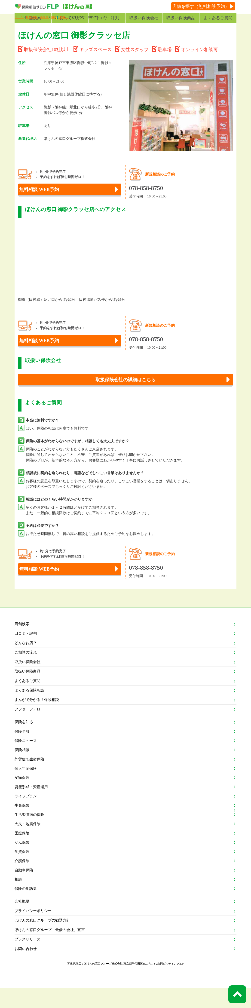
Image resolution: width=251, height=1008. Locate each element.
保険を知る (24, 742)
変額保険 (22, 798)
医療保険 (22, 853)
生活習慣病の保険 (29, 835)
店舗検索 (32, 17)
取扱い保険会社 (143, 17)
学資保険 (22, 872)
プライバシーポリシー (33, 931)
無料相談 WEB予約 (45, 201)
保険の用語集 (26, 909)
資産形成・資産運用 (31, 807)
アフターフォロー (29, 729)
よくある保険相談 (29, 710)
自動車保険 (24, 890)
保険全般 (22, 751)
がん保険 (22, 862)
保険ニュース (26, 761)
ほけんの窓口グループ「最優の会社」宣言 (50, 950)
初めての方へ (71, 17)
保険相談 (22, 770)
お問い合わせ (26, 969)
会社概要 (22, 921)
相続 (18, 899)
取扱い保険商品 (180, 17)
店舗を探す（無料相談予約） (200, 6)
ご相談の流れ (26, 672)
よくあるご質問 (218, 17)
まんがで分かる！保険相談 (37, 720)
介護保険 (22, 881)
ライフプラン (26, 816)
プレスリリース (27, 959)
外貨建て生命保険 (29, 779)
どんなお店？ (26, 663)
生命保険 (22, 825)
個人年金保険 (26, 788)
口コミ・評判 (106, 17)
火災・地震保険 (27, 844)
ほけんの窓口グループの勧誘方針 (42, 940)
